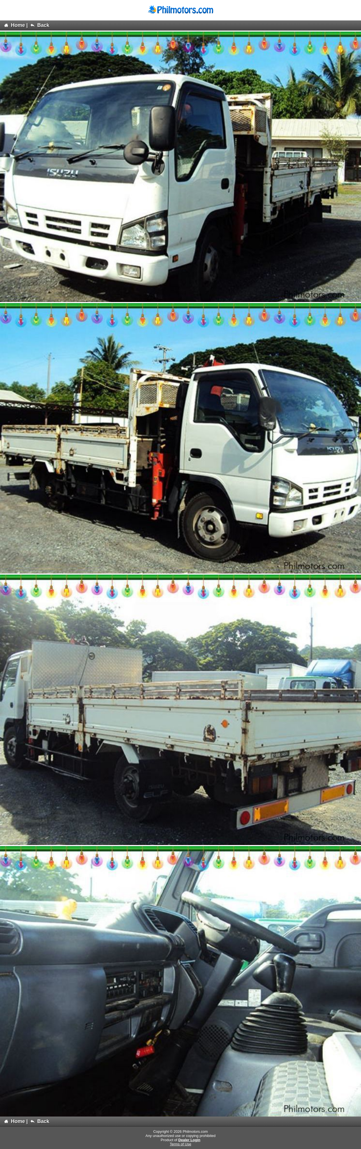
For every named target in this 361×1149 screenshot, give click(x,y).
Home (14, 25)
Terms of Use (180, 1144)
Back (40, 25)
